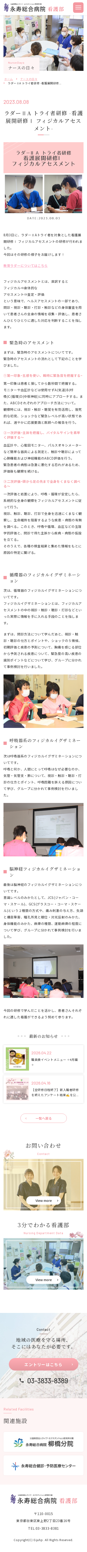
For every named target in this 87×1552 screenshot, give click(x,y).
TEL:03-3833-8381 (43, 1528)
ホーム (8, 79)
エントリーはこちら (43, 1364)
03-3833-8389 (47, 1380)
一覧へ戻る (43, 1118)
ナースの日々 (29, 79)
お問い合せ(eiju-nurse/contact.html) (43, 1184)
